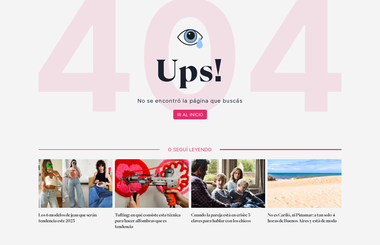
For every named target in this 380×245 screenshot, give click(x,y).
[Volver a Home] (190, 114)
